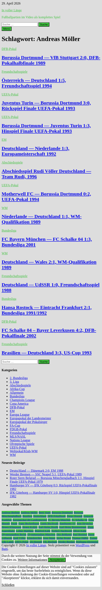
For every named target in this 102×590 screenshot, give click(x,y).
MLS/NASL (18, 436)
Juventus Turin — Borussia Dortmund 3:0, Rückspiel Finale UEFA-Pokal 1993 (46, 105)
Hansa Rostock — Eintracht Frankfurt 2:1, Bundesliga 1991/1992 (47, 310)
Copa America (19, 403)
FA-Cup (15, 425)
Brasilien (27, 516)
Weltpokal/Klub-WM (23, 451)
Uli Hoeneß (35, 541)
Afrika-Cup (17, 389)
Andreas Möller (29, 512)
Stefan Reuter (63, 538)
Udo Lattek (8, 541)
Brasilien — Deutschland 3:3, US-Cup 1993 (47, 352)
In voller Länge (12, 10)
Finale (14, 523)
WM (5, 208)
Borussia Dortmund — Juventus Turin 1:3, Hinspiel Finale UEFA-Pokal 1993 (46, 128)
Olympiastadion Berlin (14, 534)
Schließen (8, 585)
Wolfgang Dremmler (87, 541)
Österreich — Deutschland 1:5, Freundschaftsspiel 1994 (34, 83)
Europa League (19, 414)
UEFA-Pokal (10, 94)
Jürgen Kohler (30, 527)
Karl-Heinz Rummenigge (73, 527)
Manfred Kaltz (42, 530)
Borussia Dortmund (62, 512)
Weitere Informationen (32, 559)
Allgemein (17, 392)
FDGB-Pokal (18, 429)
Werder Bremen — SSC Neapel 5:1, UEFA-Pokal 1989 (46, 474)
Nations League (20, 440)
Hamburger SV (67, 523)
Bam (5, 549)
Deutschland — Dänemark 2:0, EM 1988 (36, 470)
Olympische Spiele (22, 444)
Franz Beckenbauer (28, 523)
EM (4, 139)
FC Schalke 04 (80, 519)
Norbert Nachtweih (61, 530)
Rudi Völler (19, 538)
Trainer (93, 538)
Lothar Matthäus (25, 530)
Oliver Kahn (79, 530)
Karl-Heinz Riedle (48, 527)
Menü (6, 28)
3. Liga (14, 381)
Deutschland (40, 516)
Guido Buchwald (49, 523)
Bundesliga (9, 230)
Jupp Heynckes (85, 523)
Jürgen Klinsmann (11, 527)
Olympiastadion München (41, 534)
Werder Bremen (66, 541)
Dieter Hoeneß (74, 516)
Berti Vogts (45, 512)
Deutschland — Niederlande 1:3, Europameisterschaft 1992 (35, 151)
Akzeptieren (57, 559)
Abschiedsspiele (12, 162)
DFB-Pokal (9, 49)
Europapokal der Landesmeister (30, 418)
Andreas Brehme (11, 512)
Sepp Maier (49, 538)
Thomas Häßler (80, 538)
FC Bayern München (59, 519)
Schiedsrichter (34, 538)
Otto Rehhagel (64, 534)
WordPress (83, 545)
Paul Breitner (80, 534)
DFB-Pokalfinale (56, 516)
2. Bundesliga (19, 378)
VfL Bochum (50, 541)
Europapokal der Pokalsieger (28, 422)
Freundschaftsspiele (14, 71)
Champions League (22, 400)
